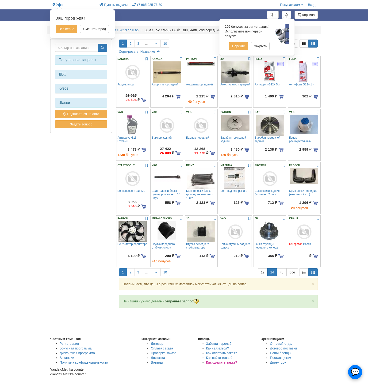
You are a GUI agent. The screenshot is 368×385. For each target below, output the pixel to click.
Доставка (158, 358)
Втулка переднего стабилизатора (163, 245)
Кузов (64, 88)
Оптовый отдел (281, 343)
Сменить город (94, 29)
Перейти (238, 46)
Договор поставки (283, 348)
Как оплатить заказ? (221, 353)
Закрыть (260, 46)
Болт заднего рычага (233, 190)
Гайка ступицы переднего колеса (266, 245)
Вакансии (67, 358)
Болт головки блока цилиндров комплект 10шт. (199, 194)
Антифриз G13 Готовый (127, 139)
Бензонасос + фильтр (132, 190)
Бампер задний (162, 137)
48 (282, 272)
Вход (311, 5)
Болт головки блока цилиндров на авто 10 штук (166, 194)
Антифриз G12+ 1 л (301, 84)
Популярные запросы (77, 60)
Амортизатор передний (235, 84)
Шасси (64, 103)
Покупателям (291, 5)
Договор (157, 343)
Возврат (157, 362)
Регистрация (69, 343)
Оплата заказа (162, 348)
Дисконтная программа (77, 353)
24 (272, 272)
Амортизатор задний (165, 84)
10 (165, 43)
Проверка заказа (163, 353)
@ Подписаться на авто (81, 114)
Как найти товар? (219, 358)
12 (262, 272)
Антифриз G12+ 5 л (267, 84)
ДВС (62, 74)
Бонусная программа (76, 348)
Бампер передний (197, 137)
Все (292, 272)
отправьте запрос (182, 301)
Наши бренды (280, 353)
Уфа (58, 5)
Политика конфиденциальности (84, 362)
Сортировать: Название (139, 51)
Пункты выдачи (114, 5)
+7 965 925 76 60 (147, 5)
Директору (278, 362)
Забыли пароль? (218, 343)
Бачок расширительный (300, 139)
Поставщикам (280, 358)
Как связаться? (217, 348)
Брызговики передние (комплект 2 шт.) (303, 192)
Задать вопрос (81, 124)
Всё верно (66, 29)
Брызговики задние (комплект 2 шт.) (267, 192)
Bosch (300, 244)
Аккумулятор (126, 84)
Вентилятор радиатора (132, 244)
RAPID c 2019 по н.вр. (123, 30)
